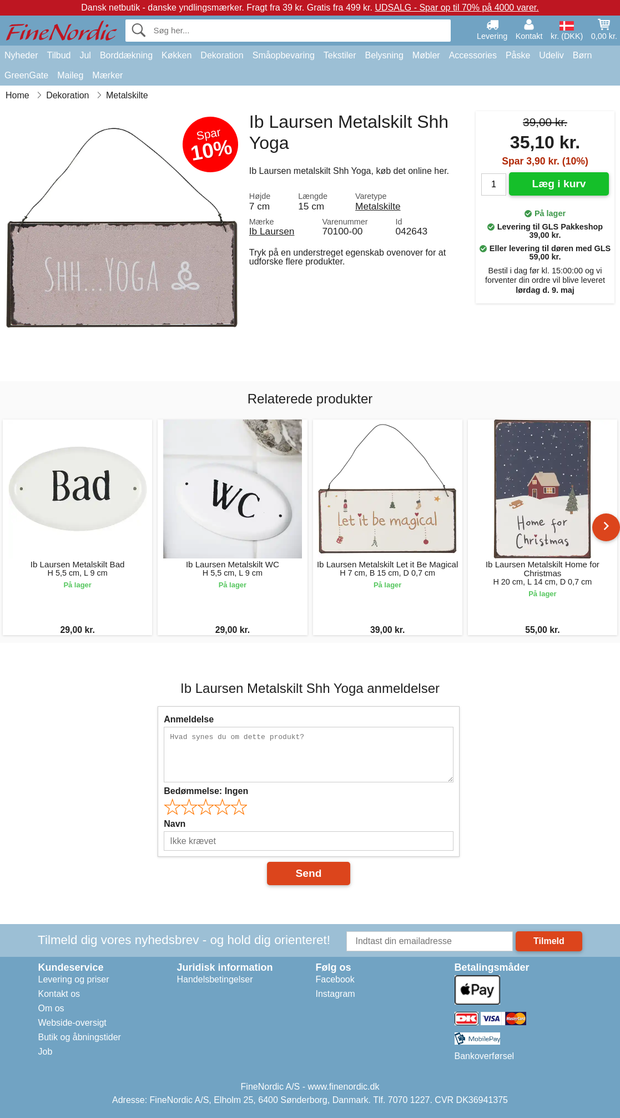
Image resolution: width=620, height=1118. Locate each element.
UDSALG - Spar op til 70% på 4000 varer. (456, 7)
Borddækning (126, 55)
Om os (51, 1008)
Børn (582, 55)
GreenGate (26, 75)
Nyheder (21, 55)
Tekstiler (340, 55)
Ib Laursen (272, 231)
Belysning (384, 55)
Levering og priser (73, 979)
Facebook (335, 979)
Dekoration (221, 55)
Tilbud (58, 55)
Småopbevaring (284, 55)
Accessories (473, 55)
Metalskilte (378, 206)
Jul (84, 55)
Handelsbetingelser (215, 979)
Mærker (107, 75)
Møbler (426, 55)
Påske (518, 55)
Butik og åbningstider (79, 1037)
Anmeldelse (189, 719)
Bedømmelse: (206, 791)
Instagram (335, 994)
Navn (174, 823)
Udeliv (551, 55)
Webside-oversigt (72, 1022)
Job (45, 1051)
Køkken (176, 55)
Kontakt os (59, 994)
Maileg (70, 75)
